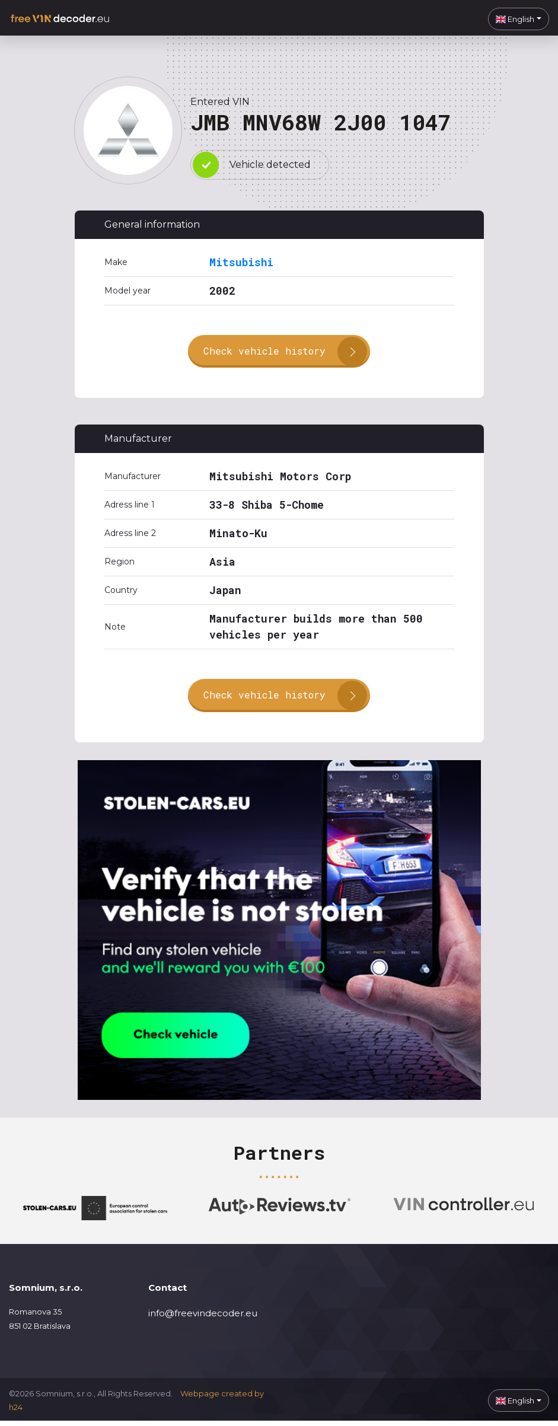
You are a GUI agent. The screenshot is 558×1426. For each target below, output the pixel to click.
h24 (16, 1413)
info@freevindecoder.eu (202, 1319)
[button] (518, 19)
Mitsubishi (241, 262)
